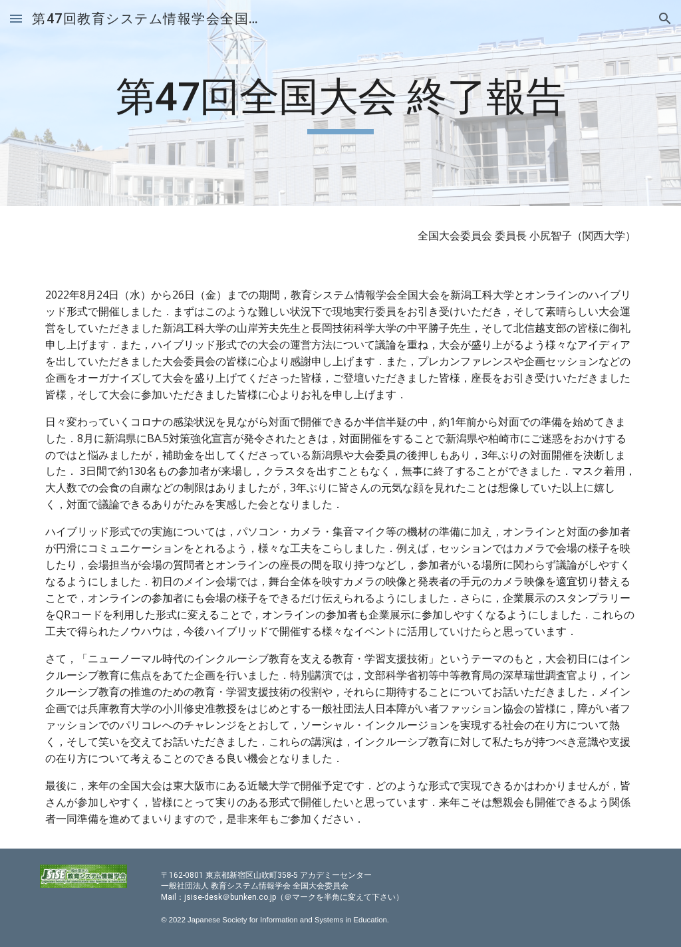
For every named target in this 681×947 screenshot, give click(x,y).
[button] (16, 18)
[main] (340, 103)
